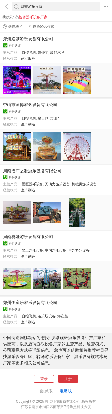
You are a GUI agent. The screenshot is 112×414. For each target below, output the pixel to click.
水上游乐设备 (32, 250)
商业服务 (28, 58)
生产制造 (28, 124)
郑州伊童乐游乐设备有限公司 (30, 302)
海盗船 (62, 316)
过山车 (55, 118)
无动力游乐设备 (57, 184)
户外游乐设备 (79, 250)
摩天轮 (43, 118)
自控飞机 (29, 52)
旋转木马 (57, 52)
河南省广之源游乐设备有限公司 (32, 170)
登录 (44, 378)
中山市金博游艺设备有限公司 (30, 104)
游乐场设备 (47, 316)
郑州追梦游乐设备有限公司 (28, 38)
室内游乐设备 (55, 250)
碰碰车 (43, 52)
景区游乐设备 (32, 184)
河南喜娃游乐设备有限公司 (28, 236)
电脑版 (65, 390)
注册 (68, 378)
